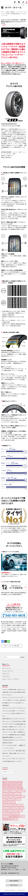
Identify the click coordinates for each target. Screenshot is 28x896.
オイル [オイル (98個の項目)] (10, 793)
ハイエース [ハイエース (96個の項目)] (20, 805)
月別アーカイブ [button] (7, 771)
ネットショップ (19, 3)
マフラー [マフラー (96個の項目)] (10, 810)
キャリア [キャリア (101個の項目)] (11, 796)
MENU (27, 2)
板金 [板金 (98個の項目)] (11, 816)
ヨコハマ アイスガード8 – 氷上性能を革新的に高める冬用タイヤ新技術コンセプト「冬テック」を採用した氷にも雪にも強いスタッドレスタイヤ (13, 727)
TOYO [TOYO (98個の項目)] (4, 788)
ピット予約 (23, 3)
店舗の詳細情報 (14, 880)
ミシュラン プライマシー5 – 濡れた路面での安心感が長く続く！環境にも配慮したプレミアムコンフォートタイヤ (13, 753)
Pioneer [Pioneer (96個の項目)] (16, 785)
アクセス (15, 3)
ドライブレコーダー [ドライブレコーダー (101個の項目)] (7, 805)
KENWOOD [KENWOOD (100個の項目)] (19, 782)
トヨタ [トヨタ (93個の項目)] (4, 802)
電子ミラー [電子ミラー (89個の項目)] (15, 819)
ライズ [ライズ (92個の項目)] (20, 810)
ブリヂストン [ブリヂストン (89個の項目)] (15, 807)
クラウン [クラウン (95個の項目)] (16, 796)
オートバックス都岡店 (6, 2)
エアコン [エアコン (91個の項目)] (5, 793)
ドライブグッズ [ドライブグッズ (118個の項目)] (11, 802)
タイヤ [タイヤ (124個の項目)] (4, 799)
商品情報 (12, 11)
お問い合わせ (14, 885)
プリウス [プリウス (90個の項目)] (22, 807)
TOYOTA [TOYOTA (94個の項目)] (9, 788)
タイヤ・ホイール (19, 11)
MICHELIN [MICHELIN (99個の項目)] (10, 785)
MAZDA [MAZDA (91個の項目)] (4, 785)
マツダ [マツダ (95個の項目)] (4, 810)
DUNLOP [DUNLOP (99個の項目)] (13, 782)
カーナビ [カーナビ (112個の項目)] (5, 796)
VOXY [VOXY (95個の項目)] (14, 788)
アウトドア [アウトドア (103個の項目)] (5, 790)
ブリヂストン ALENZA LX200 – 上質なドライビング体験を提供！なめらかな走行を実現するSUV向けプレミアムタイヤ (14, 692)
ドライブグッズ (6, 676)
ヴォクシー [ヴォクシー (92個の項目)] (5, 816)
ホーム (2, 11)
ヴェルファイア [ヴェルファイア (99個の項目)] (15, 813)
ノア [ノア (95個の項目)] (15, 805)
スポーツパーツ (6, 673)
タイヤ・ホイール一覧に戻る (11, 645)
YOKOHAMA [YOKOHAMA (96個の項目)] (19, 788)
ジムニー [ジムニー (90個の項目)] (22, 796)
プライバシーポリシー (10, 890)
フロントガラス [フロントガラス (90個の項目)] (6, 807)
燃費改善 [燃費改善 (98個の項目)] (15, 816)
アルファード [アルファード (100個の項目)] (13, 790)
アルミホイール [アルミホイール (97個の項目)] (21, 790)
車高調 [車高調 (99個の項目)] (4, 819)
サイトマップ (21, 890)
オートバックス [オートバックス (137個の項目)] (17, 793)
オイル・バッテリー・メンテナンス (10, 679)
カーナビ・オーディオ (7, 671)
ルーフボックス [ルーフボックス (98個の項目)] (6, 813)
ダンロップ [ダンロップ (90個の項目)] (18, 799)
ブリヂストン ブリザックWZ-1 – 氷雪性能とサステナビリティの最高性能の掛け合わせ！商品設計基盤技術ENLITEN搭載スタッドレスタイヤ (13, 734)
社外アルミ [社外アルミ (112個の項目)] (21, 816)
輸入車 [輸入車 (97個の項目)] (9, 819)
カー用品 (7, 11)
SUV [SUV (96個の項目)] (21, 785)
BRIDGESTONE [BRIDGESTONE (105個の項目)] (6, 782)
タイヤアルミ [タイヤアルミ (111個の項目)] (11, 799)
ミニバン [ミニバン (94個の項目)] (15, 810)
